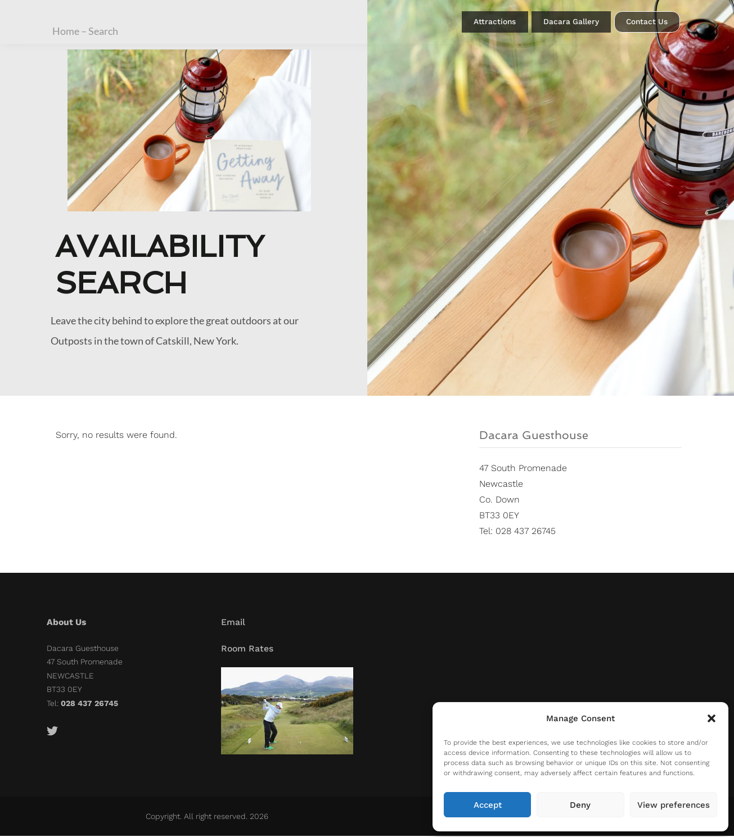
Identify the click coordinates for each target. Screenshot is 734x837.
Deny (580, 805)
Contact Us (647, 24)
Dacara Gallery (567, 24)
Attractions (486, 24)
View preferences (673, 805)
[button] (711, 718)
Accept (488, 805)
